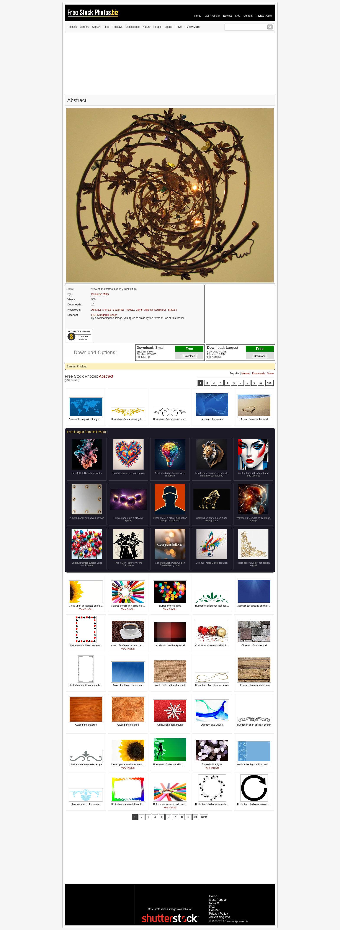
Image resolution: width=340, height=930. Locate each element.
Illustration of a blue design (86, 804)
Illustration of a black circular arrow (255, 804)
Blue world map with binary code (86, 419)
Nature (146, 26)
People (158, 26)
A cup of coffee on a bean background (131, 645)
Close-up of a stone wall (254, 645)
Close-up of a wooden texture (254, 685)
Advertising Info (219, 917)
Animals (72, 26)
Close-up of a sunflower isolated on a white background (140, 764)
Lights (139, 309)
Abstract (96, 309)
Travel (178, 26)
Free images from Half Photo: (87, 432)
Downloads (258, 373)
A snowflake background (170, 724)
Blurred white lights (212, 764)
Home (197, 15)
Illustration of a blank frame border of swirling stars (221, 804)
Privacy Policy (264, 15)
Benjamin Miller (100, 294)
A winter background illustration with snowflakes (262, 764)
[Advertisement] (170, 63)
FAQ (237, 15)
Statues (172, 309)
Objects (148, 309)
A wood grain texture (86, 724)
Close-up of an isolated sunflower (86, 605)
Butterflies (118, 309)
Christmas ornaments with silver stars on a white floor (223, 645)
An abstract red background (170, 645)
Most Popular (212, 15)
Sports (168, 26)
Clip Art (96, 26)
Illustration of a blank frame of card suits (90, 645)
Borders (84, 26)
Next (269, 382)
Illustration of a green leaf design (212, 605)
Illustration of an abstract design (212, 685)
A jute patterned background (170, 685)
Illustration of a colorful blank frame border (133, 804)
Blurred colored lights (170, 605)
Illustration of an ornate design (86, 764)
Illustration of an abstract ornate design (173, 419)
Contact (248, 15)
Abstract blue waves (212, 419)
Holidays (118, 26)
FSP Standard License (104, 315)
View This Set (86, 609)
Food (106, 26)
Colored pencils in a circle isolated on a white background (141, 605)
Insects (130, 309)
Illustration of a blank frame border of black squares (96, 685)
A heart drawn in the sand (254, 419)
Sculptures (160, 309)
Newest (227, 15)
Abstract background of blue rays (254, 605)
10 (261, 382)
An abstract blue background (128, 685)
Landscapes (133, 26)
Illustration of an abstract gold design (130, 419)
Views (270, 373)
